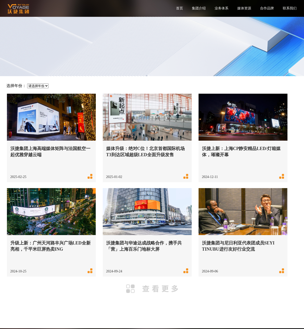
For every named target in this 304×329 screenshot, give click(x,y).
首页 (179, 8)
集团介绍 (199, 8)
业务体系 (221, 8)
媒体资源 (244, 8)
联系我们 (290, 8)
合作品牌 (267, 8)
